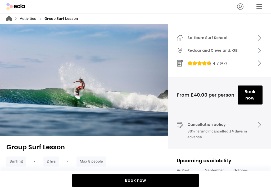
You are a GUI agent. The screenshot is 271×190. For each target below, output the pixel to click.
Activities (28, 18)
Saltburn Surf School (207, 37)
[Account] (240, 6)
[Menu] (259, 6)
